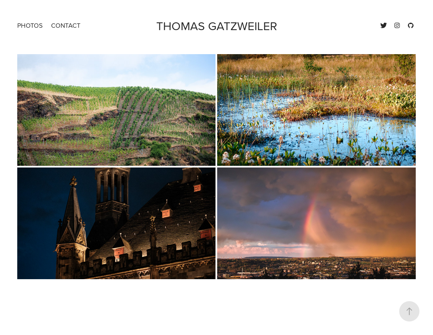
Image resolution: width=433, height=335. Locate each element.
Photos (30, 25)
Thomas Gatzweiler (216, 25)
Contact (66, 25)
